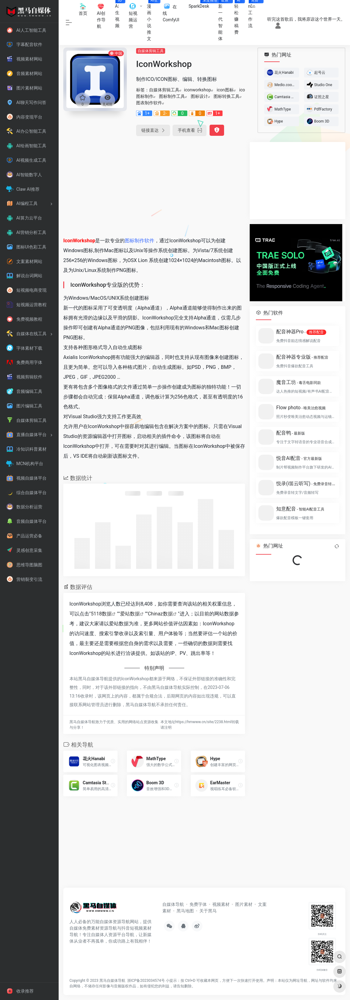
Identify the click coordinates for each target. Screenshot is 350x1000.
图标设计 (199, 96)
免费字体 (198, 904)
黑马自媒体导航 (112, 980)
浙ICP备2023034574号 (146, 980)
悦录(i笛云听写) (305, 483)
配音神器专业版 (302, 357)
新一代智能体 (223, 20)
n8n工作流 (254, 14)
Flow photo (301, 407)
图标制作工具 (172, 96)
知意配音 (300, 509)
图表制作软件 (149, 102)
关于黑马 (208, 910)
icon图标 (225, 89)
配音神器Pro (301, 332)
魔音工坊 (298, 382)
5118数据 (101, 614)
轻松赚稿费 (239, 17)
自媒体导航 (173, 904)
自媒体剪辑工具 (151, 51)
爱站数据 (130, 614)
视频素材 (221, 904)
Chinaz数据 (160, 614)
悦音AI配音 (299, 458)
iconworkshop (197, 89)
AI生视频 (119, 14)
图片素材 (243, 904)
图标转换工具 (227, 96)
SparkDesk (201, 4)
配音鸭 (290, 433)
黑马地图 (185, 910)
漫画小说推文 (152, 20)
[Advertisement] (154, 185)
